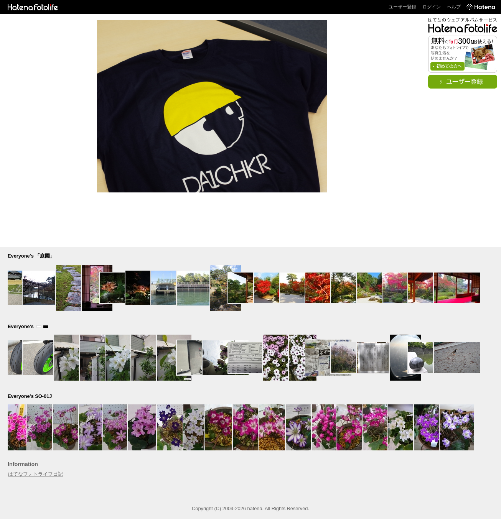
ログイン (431, 7)
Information (23, 464)
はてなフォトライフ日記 (35, 474)
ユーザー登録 (402, 7)
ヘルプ (454, 7)
